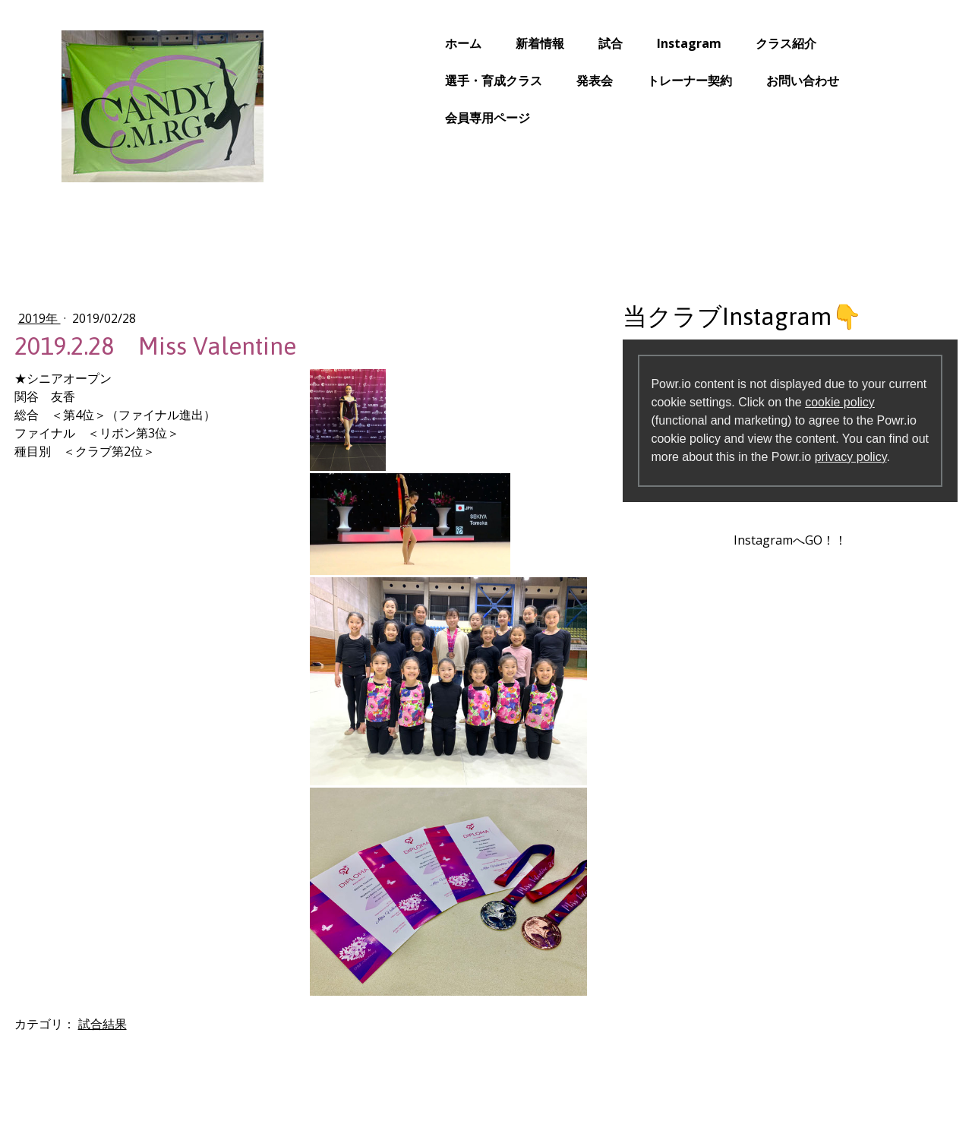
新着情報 (482, 43)
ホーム (405, 43)
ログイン (884, 1074)
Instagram (631, 43)
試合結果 (160, 853)
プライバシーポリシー (147, 1084)
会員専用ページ (429, 117)
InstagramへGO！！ (753, 558)
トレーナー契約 (631, 80)
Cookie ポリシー (243, 1084)
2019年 (97, 318)
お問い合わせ (744, 80)
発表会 (537, 80)
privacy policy (735, 475)
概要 (78, 1084)
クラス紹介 (728, 43)
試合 (553, 43)
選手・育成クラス (435, 80)
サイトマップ (319, 1084)
